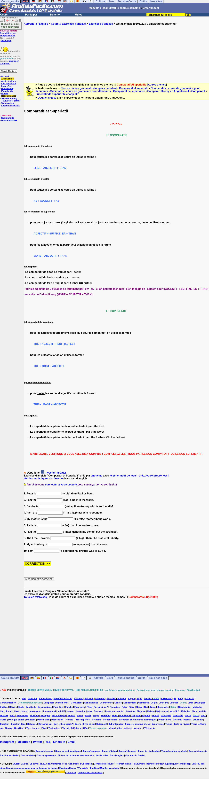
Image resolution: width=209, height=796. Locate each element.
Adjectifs (89, 698)
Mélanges (45, 715)
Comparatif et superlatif (133, 88)
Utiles (78, 14)
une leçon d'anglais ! (9, 62)
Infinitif (61, 711)
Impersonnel (49, 711)
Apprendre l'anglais (36, 23)
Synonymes (158, 724)
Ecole (21, 707)
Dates (190, 703)
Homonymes (35, 711)
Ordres (155, 715)
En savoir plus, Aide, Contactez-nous (48, 764)
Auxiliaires (166, 698)
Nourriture (124, 715)
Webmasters (7, 103)
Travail (65, 728)
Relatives (32, 724)
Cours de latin (28, 755)
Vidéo (112, 728)
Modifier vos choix (109, 768)
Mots (12, 715)
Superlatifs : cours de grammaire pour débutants (80, 91)
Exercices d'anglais (101, 23)
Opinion (146, 715)
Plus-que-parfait (16, 719)
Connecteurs (106, 703)
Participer (31, 14)
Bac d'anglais (117, 755)
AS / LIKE (32, 698)
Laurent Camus (20, 764)
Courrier (173, 703)
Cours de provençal (46, 755)
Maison (151, 711)
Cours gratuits (10, 678)
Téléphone (76, 728)
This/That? (19, 728)
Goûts (152, 707)
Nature (88, 715)
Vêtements (149, 728)
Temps (168, 724)
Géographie (184, 707)
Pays (203, 715)
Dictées (4, 707)
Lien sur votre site (10, 105)
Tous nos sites (158, 678)
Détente (55, 14)
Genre (139, 707)
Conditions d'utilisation (80, 764)
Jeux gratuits (7, 118)
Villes (119, 728)
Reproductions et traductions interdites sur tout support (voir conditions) (153, 764)
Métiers (71, 715)
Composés (49, 703)
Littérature (130, 711)
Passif (188, 715)
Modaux (4, 715)
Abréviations (45, 698)
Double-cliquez (47, 97)
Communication (8, 703)
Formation (115, 707)
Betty (181, 698)
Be (175, 698)
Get (146, 707)
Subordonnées (115, 724)
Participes (166, 715)
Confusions (77, 703)
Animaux (121, 698)
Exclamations (45, 707)
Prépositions (164, 719)
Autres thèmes (157, 84)
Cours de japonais (198, 751)
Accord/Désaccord (63, 698)
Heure (24, 711)
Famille (69, 707)
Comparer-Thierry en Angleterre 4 (168, 91)
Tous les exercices (35, 597)
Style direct (89, 724)
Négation (136, 715)
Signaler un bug (9, 98)
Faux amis (79, 707)
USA (85, 728)
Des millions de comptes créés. (8, 33)
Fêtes (131, 707)
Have (16, 711)
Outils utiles (102, 755)
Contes (118, 703)
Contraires (143, 703)
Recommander (8, 96)
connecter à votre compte (61, 484)
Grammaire (163, 707)
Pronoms (96, 719)
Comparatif (198, 91)
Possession (57, 719)
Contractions (130, 703)
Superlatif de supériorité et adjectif (56, 94)
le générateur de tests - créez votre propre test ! (139, 475)
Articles (148, 698)
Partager (61, 472)
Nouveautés (7, 88)
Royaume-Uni (45, 724)
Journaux (99, 711)
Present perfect (82, 719)
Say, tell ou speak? (63, 724)
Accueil (5, 76)
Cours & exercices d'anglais (68, 23)
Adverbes (100, 698)
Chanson (189, 698)
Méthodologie (59, 715)
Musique (34, 715)
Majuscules (162, 711)
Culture (98, 678)
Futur (124, 707)
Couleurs (163, 703)
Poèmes (69, 719)
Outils (141, 678)
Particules (178, 715)
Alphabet (111, 698)
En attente (31, 707)
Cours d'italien (109, 751)
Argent (131, 698)
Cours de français (45, 751)
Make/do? (174, 711)
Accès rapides (8, 81)
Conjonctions (91, 703)
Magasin (141, 711)
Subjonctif (101, 724)
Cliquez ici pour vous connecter (10, 25)
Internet (70, 711)
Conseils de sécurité (104, 764)
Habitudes (197, 707)
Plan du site (7, 91)
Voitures (128, 728)
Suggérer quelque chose (137, 724)
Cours (4, 14)
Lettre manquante (114, 711)
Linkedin (59, 741)
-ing (24, 698)
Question (4, 724)
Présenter (187, 719)
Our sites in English (135, 755)
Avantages (6, 40)
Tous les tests (33, 728)
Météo (80, 715)
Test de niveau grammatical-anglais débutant (89, 88)
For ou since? (101, 707)
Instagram (7, 741)
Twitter (37, 741)
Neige (96, 715)
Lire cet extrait (8, 83)
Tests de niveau (182, 724)
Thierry (8, 728)
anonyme (96, 475)
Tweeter (50, 472)
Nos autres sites (9, 120)
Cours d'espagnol (91, 751)
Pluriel (3, 719)
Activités (78, 698)
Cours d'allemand (127, 751)
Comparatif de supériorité (129, 91)
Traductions (54, 728)
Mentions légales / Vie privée (73, 768)
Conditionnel (62, 703)
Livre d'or (6, 86)
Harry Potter (6, 711)
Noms (115, 715)
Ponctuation (43, 719)
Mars (194, 711)
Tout (44, 728)
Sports (78, 724)
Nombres (105, 715)
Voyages (138, 728)
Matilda (202, 711)
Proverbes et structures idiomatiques (138, 719)
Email (71, 741)
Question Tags (18, 724)
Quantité (198, 719)
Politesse (30, 719)
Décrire (13, 707)
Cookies (94, 768)
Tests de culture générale (174, 751)
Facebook (23, 741)
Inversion (81, 711)
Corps (154, 703)
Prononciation (110, 719)
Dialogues (200, 703)
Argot (139, 698)
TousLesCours (125, 678)
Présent (177, 719)
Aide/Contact (7, 79)
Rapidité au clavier (9, 755)
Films (89, 707)
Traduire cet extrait (10, 101)
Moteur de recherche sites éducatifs (76, 755)
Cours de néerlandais (149, 751)
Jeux (110, 678)
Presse (4, 93)
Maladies (185, 711)
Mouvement (22, 715)
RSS (48, 741)
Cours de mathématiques (67, 751)
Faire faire (58, 707)
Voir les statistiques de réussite (43, 478)
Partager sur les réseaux (90, 772)
